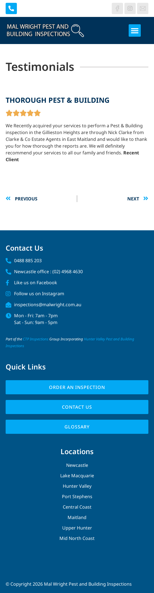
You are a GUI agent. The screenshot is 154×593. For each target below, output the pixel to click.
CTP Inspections (35, 339)
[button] (135, 30)
